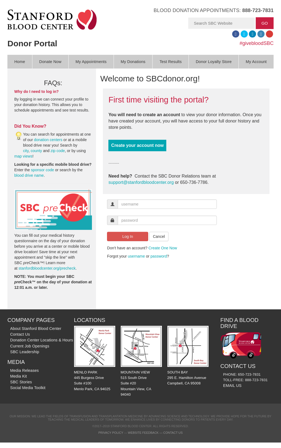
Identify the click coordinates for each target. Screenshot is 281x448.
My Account (256, 61)
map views (23, 156)
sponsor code (42, 170)
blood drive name (29, 175)
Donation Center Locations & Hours (41, 340)
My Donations (133, 61)
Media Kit (18, 376)
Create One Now (162, 248)
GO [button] (265, 23)
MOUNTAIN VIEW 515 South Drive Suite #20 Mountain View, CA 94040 (141, 361)
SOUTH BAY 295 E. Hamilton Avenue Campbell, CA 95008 (188, 355)
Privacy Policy (110, 432)
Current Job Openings (29, 346)
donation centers (48, 140)
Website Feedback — (145, 432)
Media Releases (24, 370)
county (36, 151)
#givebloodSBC (257, 43)
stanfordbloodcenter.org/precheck (47, 268)
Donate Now (50, 61)
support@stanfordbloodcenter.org (141, 182)
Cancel (159, 236)
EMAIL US (232, 385)
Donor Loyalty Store (214, 61)
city (26, 151)
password (158, 256)
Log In (127, 236)
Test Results (170, 61)
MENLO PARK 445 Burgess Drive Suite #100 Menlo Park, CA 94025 (94, 358)
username (136, 256)
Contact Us (20, 334)
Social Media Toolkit (28, 388)
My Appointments (90, 61)
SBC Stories (21, 382)
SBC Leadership (24, 352)
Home (19, 61)
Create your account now (137, 145)
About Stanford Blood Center (35, 328)
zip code (57, 151)
